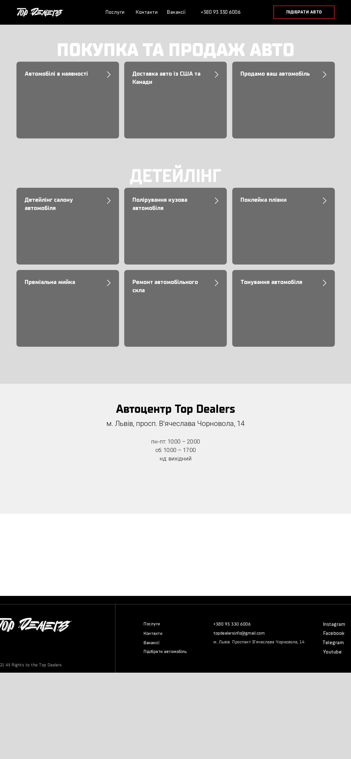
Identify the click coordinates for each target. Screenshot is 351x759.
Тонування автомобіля (271, 282)
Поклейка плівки (263, 199)
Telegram (333, 643)
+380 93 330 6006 (232, 624)
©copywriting (27, 658)
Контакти (152, 633)
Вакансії (151, 642)
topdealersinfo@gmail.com (239, 633)
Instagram (334, 624)
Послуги (151, 623)
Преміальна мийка (50, 282)
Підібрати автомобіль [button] (165, 651)
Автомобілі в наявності (56, 73)
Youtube (332, 652)
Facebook (334, 633)
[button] (304, 12)
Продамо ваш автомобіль (275, 73)
